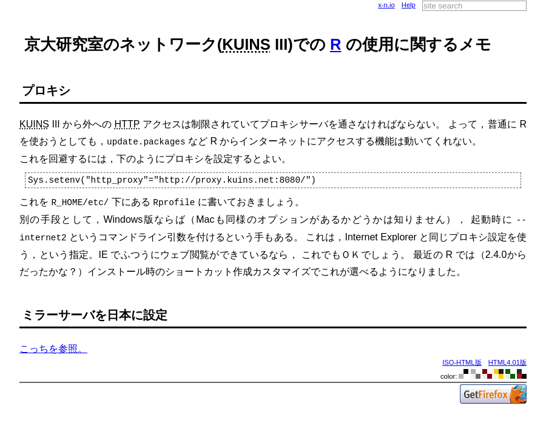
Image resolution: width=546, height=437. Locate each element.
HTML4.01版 (507, 359)
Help (409, 4)
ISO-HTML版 (461, 359)
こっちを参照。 (53, 345)
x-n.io (386, 4)
